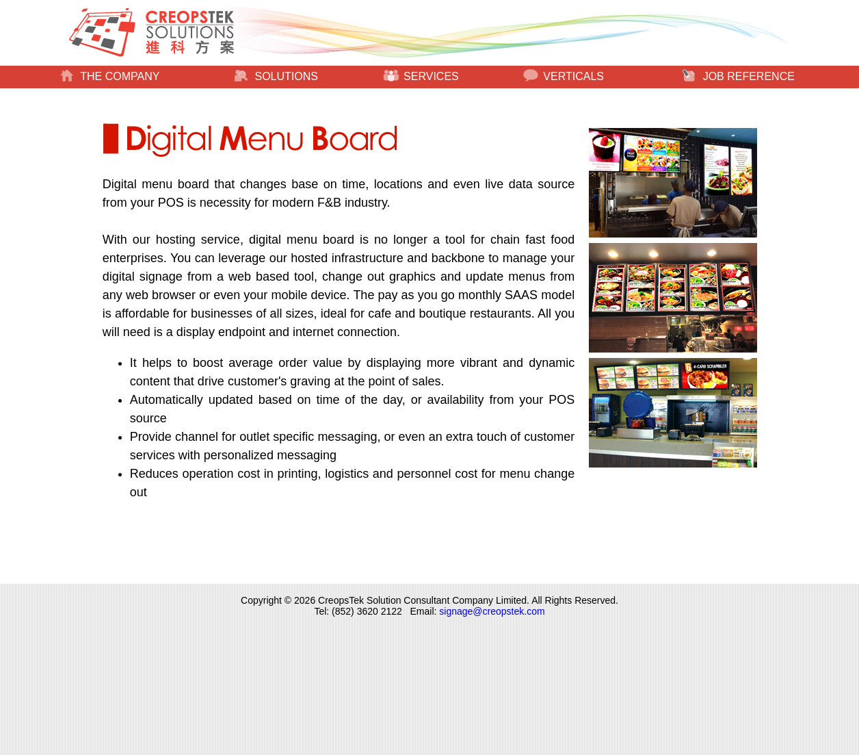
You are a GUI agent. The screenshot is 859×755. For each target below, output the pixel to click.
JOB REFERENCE (738, 76)
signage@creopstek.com (491, 611)
